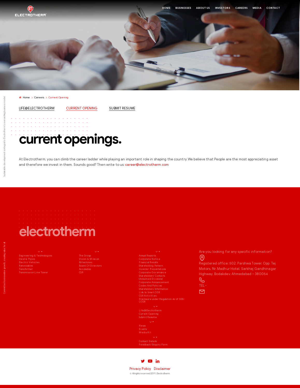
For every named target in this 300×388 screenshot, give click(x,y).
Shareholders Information (153, 302)
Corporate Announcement (154, 295)
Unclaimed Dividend (151, 292)
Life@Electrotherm (36, 109)
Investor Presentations (152, 282)
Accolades (85, 282)
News (142, 339)
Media (144, 335)
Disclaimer (162, 369)
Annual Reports (147, 269)
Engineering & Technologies (35, 269)
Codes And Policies (150, 299)
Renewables (26, 279)
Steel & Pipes (27, 272)
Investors (147, 265)
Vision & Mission (89, 272)
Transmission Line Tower (33, 285)
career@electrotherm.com (147, 165)
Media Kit (145, 346)
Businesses (28, 265)
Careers (39, 97)
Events (143, 342)
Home (24, 97)
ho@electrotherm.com (217, 311)
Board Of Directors (90, 279)
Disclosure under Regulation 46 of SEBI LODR (161, 314)
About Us (86, 265)
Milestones (85, 275)
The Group (85, 269)
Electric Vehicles (29, 275)
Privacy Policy (140, 369)
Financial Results (148, 275)
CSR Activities (147, 309)
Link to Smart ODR (149, 306)
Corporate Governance (152, 285)
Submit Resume (122, 109)
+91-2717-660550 (222, 299)
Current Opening (81, 109)
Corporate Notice (149, 272)
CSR (81, 285)
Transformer (26, 282)
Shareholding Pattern (151, 279)
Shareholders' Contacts (152, 289)
